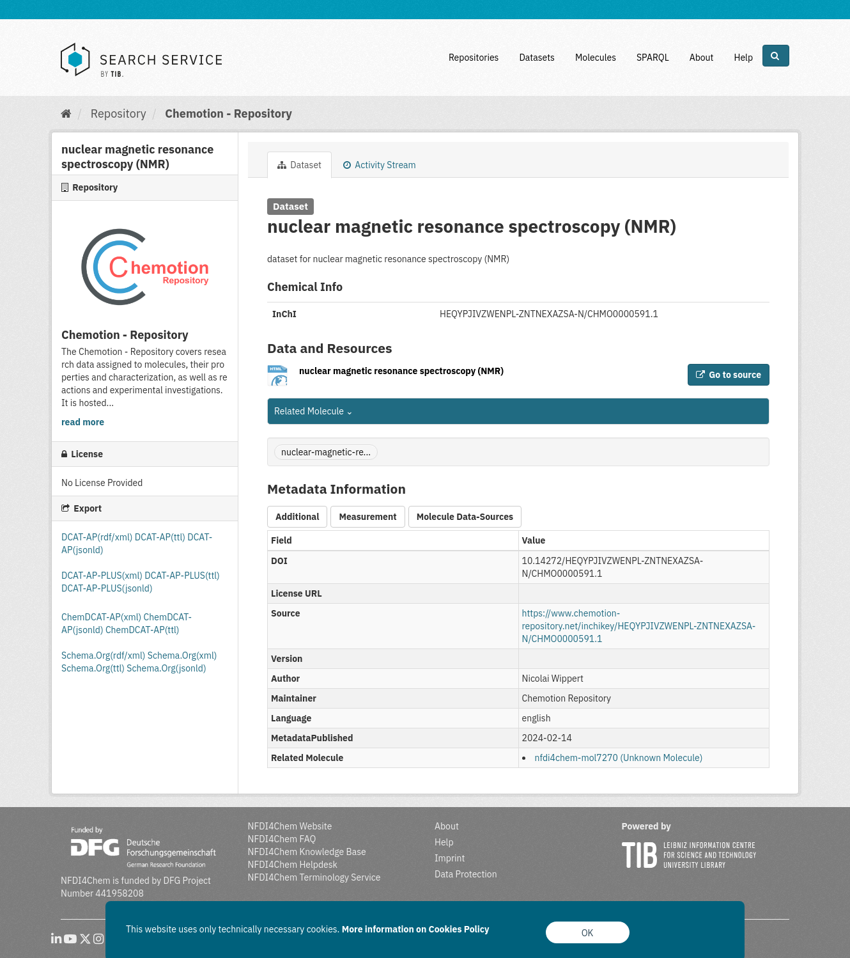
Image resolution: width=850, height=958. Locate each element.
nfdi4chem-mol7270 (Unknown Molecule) (619, 758)
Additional (297, 516)
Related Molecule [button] (313, 411)
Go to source (728, 375)
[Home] (66, 113)
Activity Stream (379, 165)
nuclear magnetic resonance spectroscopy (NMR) (401, 371)
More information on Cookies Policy (416, 929)
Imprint (450, 858)
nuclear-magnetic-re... (326, 452)
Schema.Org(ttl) (94, 668)
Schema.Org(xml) (182, 655)
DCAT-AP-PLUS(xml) (102, 575)
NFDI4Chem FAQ (282, 839)
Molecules (595, 57)
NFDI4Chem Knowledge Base (307, 852)
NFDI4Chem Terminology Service (314, 877)
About (702, 57)
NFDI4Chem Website (290, 826)
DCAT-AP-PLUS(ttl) (181, 575)
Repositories (474, 57)
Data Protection (466, 874)
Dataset (299, 165)
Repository (118, 113)
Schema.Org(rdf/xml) (104, 655)
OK (588, 933)
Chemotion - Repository (228, 113)
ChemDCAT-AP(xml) (102, 617)
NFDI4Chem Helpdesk (293, 864)
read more (82, 422)
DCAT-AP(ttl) (161, 537)
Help (743, 57)
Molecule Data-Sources (465, 516)
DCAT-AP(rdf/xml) (97, 537)
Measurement (367, 516)
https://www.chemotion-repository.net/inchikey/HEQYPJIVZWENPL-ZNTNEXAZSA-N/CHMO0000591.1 (639, 626)
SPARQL (653, 57)
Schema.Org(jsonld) (166, 668)
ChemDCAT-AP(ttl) (142, 630)
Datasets (537, 57)
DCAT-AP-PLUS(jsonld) (107, 588)
